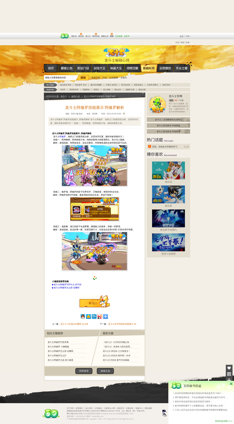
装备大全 (116, 68)
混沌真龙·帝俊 (65, 85)
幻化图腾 (114, 78)
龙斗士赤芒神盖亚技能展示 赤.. (122, 324)
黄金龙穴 (117, 90)
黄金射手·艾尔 (80, 85)
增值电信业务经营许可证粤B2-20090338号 (83, 411)
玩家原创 (165, 68)
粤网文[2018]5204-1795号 (110, 411)
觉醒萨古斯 (130, 90)
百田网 (65, 36)
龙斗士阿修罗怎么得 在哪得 (60, 351)
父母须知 (98, 408)
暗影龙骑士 (138, 85)
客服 (182, 42)
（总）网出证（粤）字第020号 (132, 411)
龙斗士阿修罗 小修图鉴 (58, 346)
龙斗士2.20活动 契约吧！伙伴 (116, 355)
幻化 (105, 78)
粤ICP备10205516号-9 (75, 414)
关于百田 (70, 408)
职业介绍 (83, 68)
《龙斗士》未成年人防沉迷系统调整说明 (118, 346)
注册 (187, 36)
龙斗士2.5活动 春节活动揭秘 (116, 360)
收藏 (187, 42)
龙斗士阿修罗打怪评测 (58, 342)
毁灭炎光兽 (125, 85)
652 (176, 100)
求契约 (124, 78)
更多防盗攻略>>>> (224, 421)
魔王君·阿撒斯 (96, 85)
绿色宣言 (120, 408)
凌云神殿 (106, 90)
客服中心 (139, 408)
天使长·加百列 (111, 85)
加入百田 (89, 408)
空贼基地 (86, 90)
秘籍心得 (148, 68)
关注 (229, 374)
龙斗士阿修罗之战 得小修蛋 (60, 360)
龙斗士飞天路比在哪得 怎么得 (74, 324)
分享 (229, 380)
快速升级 (96, 78)
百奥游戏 (51, 34)
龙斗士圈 (181, 65)
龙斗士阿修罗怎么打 (57, 355)
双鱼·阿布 (166, 85)
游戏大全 (105, 371)
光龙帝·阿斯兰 (152, 85)
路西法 (96, 90)
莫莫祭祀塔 (73, 90)
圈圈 (171, 100)
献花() (93, 303)
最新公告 (66, 68)
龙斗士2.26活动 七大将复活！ (116, 351)
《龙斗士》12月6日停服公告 (116, 342)
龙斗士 (116, 52)
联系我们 (79, 408)
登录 (181, 36)
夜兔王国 (142, 90)
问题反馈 (129, 408)
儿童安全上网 (109, 408)
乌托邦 (62, 90)
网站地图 (148, 408)
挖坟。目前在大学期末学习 (164, 146)
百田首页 (84, 371)
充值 (177, 42)
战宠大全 (99, 68)
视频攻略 (132, 68)
